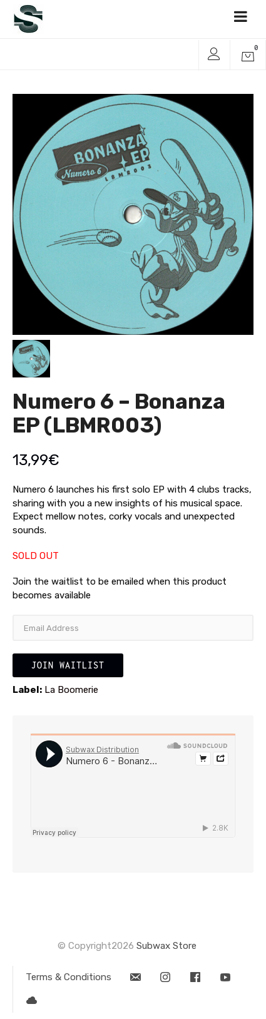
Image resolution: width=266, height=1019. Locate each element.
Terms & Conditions (68, 977)
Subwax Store (166, 945)
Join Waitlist (68, 665)
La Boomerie (71, 689)
